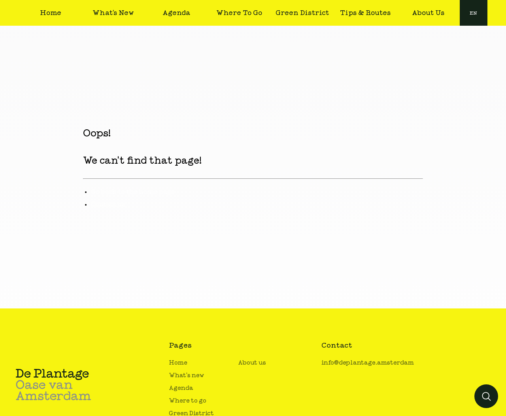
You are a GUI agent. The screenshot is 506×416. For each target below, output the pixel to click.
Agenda (181, 388)
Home (178, 363)
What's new (186, 375)
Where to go (187, 401)
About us (252, 363)
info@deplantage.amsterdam (367, 363)
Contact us (108, 204)
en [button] (473, 13)
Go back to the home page (133, 192)
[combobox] (473, 13)
